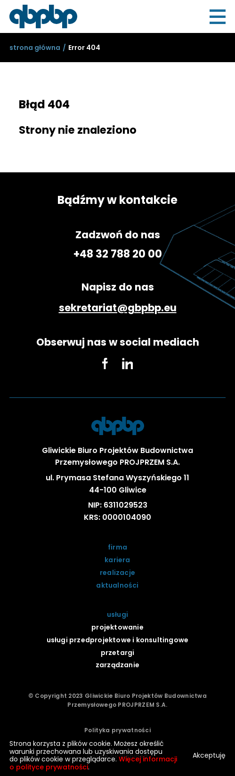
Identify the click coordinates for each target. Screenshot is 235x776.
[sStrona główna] (34, 47)
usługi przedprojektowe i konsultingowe (118, 640)
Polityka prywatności (117, 730)
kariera (117, 560)
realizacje (117, 572)
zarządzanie (117, 665)
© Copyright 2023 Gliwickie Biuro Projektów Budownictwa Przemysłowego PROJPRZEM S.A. (117, 700)
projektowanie (117, 627)
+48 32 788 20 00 (117, 254)
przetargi (118, 652)
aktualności (117, 585)
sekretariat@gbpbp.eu (118, 308)
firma (117, 547)
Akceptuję (209, 755)
